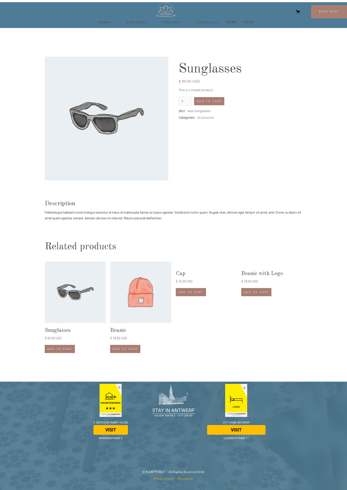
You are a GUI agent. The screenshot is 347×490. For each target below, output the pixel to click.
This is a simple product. (196, 90)
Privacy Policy (164, 479)
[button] (102, 23)
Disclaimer (185, 479)
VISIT (110, 430)
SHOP (249, 22)
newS (232, 22)
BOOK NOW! (329, 11)
